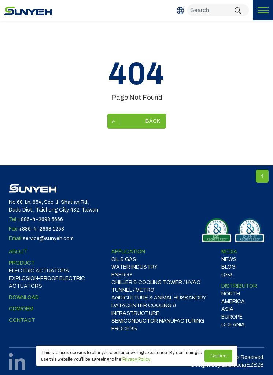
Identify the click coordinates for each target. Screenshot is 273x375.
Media (229, 251)
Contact (22, 320)
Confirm (218, 356)
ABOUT (18, 251)
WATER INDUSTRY (134, 267)
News (229, 259)
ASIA (227, 309)
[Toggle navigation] (263, 10)
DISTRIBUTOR (239, 286)
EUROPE (232, 317)
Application (128, 251)
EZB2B (255, 365)
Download (24, 297)
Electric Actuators (39, 270)
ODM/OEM (21, 309)
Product (22, 263)
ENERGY (122, 274)
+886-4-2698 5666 (40, 219)
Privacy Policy (136, 359)
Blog (228, 267)
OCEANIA (233, 324)
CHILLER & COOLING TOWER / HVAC (155, 282)
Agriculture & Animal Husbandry (158, 298)
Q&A (227, 274)
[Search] (218, 10)
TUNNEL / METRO (132, 290)
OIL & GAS (123, 259)
